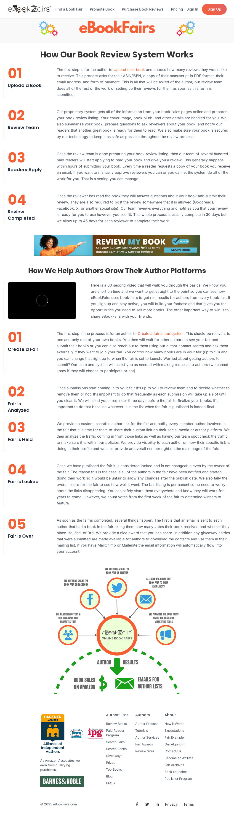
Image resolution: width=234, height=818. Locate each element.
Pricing (177, 9)
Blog (109, 776)
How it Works (174, 724)
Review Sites (144, 751)
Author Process (146, 724)
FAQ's (110, 783)
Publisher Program (178, 778)
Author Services (147, 737)
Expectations (174, 730)
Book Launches (176, 772)
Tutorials (141, 730)
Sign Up (214, 9)
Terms (188, 804)
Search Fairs (115, 742)
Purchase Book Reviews (143, 9)
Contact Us (173, 751)
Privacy (171, 804)
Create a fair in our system (160, 333)
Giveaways (114, 756)
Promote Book (102, 9)
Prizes (110, 762)
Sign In (192, 9)
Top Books (114, 769)
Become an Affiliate (179, 758)
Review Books (116, 724)
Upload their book (129, 69)
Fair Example (174, 737)
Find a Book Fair (68, 9)
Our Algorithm (175, 744)
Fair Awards (144, 744)
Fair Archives (174, 765)
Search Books (116, 749)
